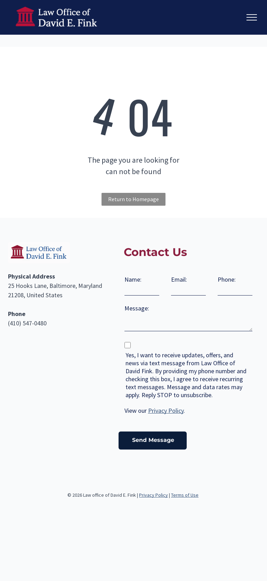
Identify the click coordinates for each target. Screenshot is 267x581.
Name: (132, 279)
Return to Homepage (133, 199)
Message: (136, 308)
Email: (179, 279)
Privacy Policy (166, 411)
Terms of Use (185, 495)
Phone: (227, 279)
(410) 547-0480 (27, 323)
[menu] (252, 17)
